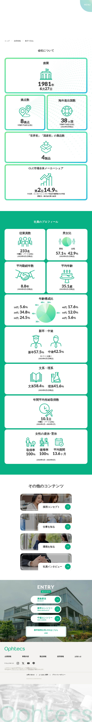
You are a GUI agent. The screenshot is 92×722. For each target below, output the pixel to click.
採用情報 (17, 41)
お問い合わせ (30, 674)
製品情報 (43, 656)
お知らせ (78, 656)
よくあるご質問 (43, 674)
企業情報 (8, 656)
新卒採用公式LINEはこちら (46, 631)
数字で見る (29, 41)
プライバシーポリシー (18, 669)
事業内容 (25, 656)
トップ (7, 41)
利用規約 (30, 669)
